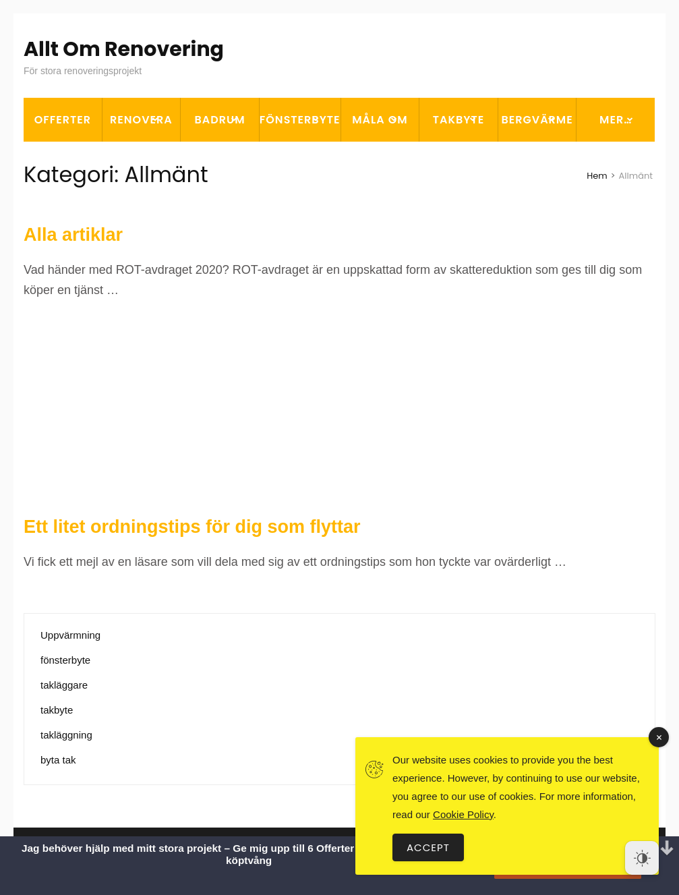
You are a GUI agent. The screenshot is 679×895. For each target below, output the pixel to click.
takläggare (64, 685)
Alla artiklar (73, 235)
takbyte (56, 710)
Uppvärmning (70, 635)
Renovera (141, 119)
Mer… (615, 119)
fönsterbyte (65, 660)
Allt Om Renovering (124, 49)
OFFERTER (62, 119)
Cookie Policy (463, 814)
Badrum (220, 119)
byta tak (58, 760)
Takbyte (459, 119)
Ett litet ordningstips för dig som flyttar (192, 527)
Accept (428, 847)
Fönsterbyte (300, 119)
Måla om (379, 119)
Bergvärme (536, 119)
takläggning (66, 735)
